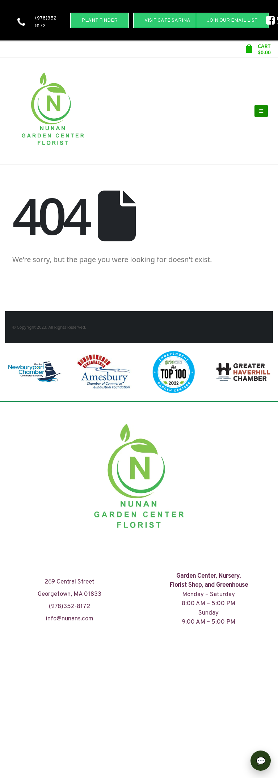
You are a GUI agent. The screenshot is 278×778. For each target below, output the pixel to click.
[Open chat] (260, 761)
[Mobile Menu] (261, 111)
